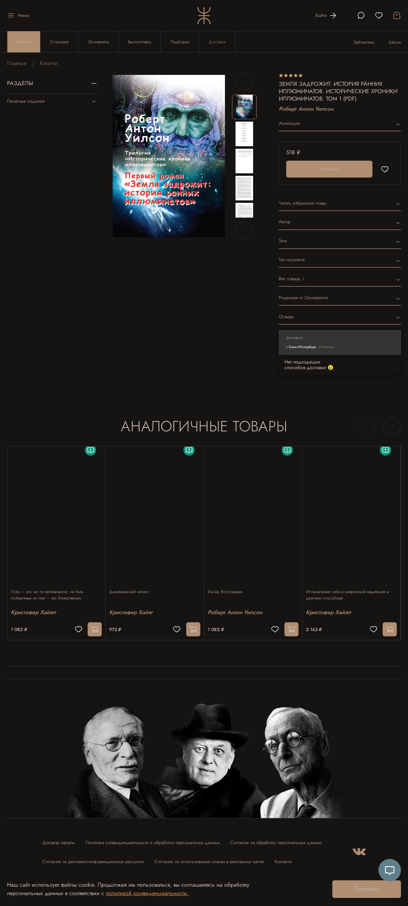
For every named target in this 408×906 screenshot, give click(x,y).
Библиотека (364, 42)
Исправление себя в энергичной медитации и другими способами (351, 587)
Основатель (98, 42)
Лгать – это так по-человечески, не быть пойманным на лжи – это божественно (50, 587)
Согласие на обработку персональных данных (276, 839)
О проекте (59, 42)
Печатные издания (52, 101)
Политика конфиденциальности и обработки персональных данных (153, 839)
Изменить (326, 346)
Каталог (24, 42)
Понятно (366, 889)
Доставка (217, 42)
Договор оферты (58, 839)
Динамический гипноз (133, 584)
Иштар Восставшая (228, 584)
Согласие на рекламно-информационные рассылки (93, 858)
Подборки (179, 42)
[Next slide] (244, 230)
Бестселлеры (139, 42)
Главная (16, 63)
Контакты (283, 858)
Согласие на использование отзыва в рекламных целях (209, 858)
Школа (395, 42)
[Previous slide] (244, 81)
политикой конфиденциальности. (147, 893)
